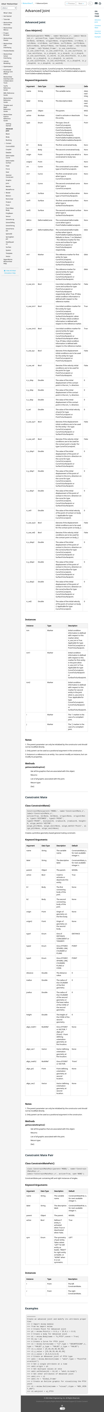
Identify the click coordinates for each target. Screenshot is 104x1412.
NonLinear (9, 199)
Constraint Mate (98, 26)
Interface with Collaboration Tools (8, 80)
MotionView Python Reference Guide (8, 117)
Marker (8, 186)
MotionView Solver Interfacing (8, 56)
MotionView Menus (8, 29)
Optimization (8, 66)
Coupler (9, 149)
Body (7, 137)
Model (8, 193)
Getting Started (8, 125)
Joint (7, 183)
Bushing (9, 140)
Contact (8, 143)
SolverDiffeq (10, 222)
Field (7, 166)
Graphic (8, 180)
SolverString (10, 226)
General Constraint (9, 176)
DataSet (8, 152)
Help (8, 261)
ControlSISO (10, 146)
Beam (8, 134)
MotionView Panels (8, 39)
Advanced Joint (42, 3)
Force (8, 169)
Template (9, 253)
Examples (98, 37)
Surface (8, 247)
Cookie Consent (82, 1401)
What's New (8, 13)
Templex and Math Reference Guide (8, 108)
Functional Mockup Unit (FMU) (8, 72)
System (8, 250)
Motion (8, 196)
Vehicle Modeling (7, 62)
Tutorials (7, 19)
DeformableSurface (10, 162)
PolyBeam (9, 213)
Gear (7, 172)
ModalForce (10, 189)
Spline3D (9, 234)
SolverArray (10, 219)
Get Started (8, 16)
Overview (8, 23)
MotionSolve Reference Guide (8, 100)
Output (8, 202)
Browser (6, 34)
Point (8, 205)
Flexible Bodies (9, 51)
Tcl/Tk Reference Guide (7, 88)
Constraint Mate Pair (98, 32)
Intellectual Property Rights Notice (48, 1401)
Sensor (8, 216)
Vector (8, 256)
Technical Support (68, 1401)
